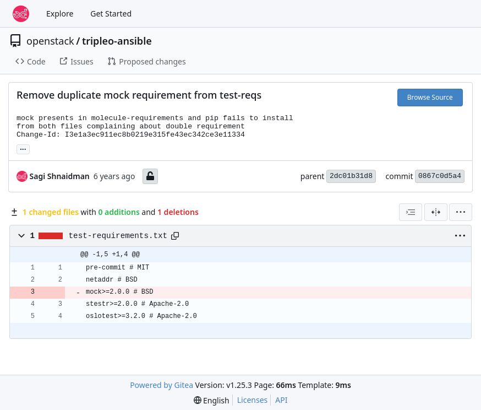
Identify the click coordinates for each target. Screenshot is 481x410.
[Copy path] (175, 236)
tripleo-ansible (117, 40)
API (281, 400)
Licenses (252, 400)
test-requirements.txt (118, 235)
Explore (59, 13)
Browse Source (430, 97)
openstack (50, 40)
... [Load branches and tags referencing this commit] (23, 148)
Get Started (111, 13)
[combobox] (410, 212)
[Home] (21, 14)
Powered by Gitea (161, 385)
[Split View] (435, 212)
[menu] (460, 212)
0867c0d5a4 (439, 176)
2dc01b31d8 (351, 176)
